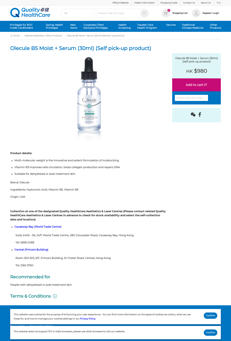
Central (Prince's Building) (31, 249)
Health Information (144, 2)
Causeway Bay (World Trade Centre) (37, 226)
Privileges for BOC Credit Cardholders (21, 26)
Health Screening (124, 26)
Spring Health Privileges (54, 26)
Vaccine (171, 24)
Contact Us (189, 2)
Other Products (215, 26)
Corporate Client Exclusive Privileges (96, 26)
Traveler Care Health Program (147, 26)
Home (14, 35)
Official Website (120, 2)
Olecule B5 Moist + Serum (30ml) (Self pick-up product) (95, 35)
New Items (73, 26)
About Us (206, 2)
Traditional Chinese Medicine (192, 26)
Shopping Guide (168, 2)
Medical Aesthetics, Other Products (43, 35)
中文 (219, 2)
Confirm (210, 315)
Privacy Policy (87, 318)
